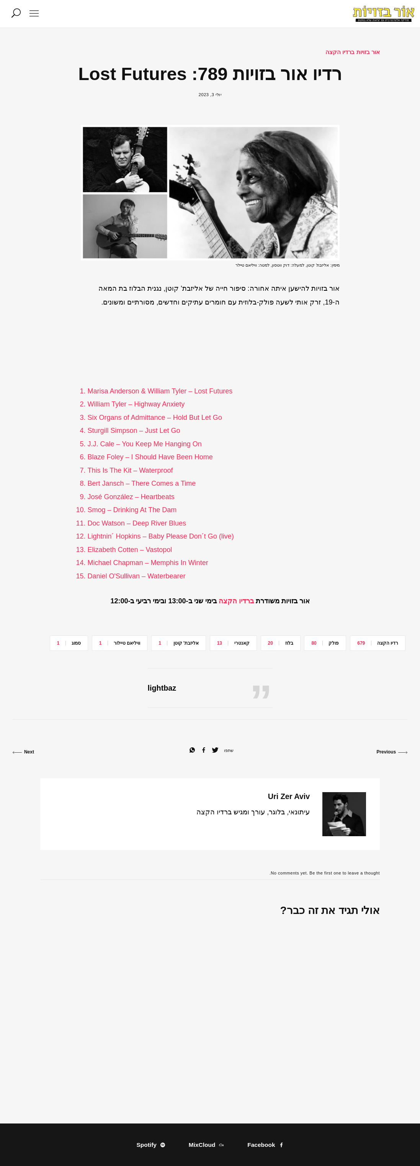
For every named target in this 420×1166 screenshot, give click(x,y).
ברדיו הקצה (236, 601)
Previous (391, 752)
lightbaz (162, 688)
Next (23, 752)
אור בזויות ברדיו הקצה (352, 52)
